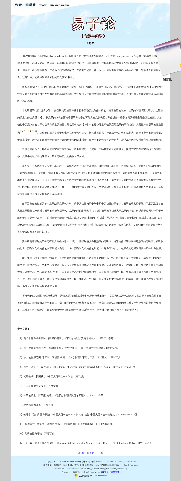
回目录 (90, 453)
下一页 (100, 453)
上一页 (81, 453)
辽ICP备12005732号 (110, 472)
